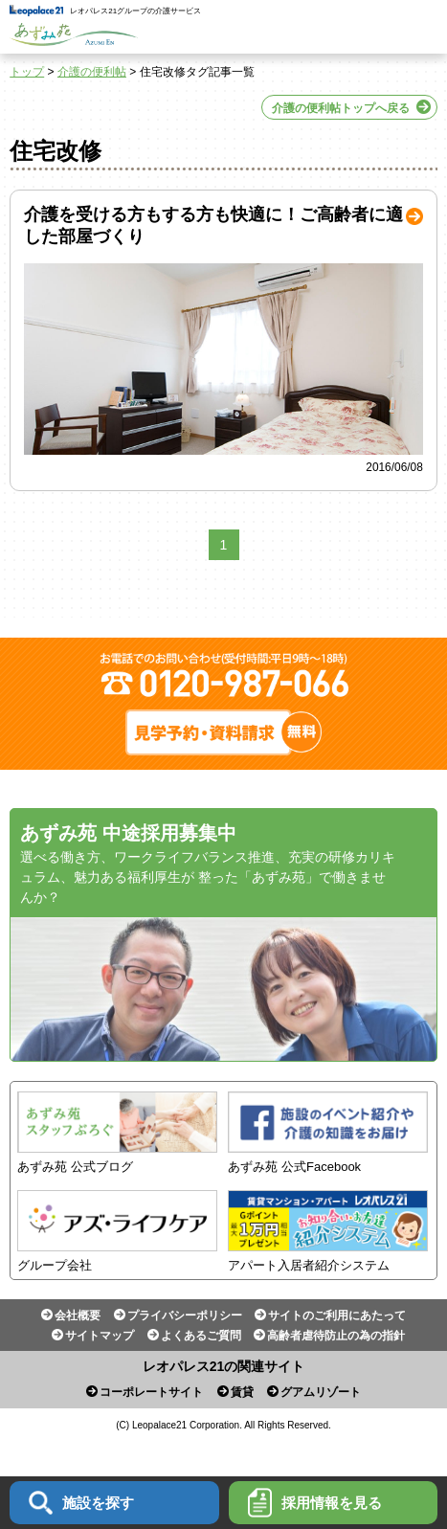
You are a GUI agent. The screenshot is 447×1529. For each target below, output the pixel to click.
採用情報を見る (315, 1503)
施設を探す (81, 1503)
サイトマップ (99, 1335)
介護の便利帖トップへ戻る (341, 108)
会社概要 (78, 1315)
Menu (420, 27)
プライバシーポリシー (184, 1315)
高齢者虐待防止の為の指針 (336, 1335)
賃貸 (242, 1392)
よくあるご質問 (201, 1335)
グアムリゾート (320, 1392)
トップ (27, 72)
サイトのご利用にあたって (337, 1315)
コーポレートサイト (151, 1392)
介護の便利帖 (91, 72)
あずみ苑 (74, 34)
